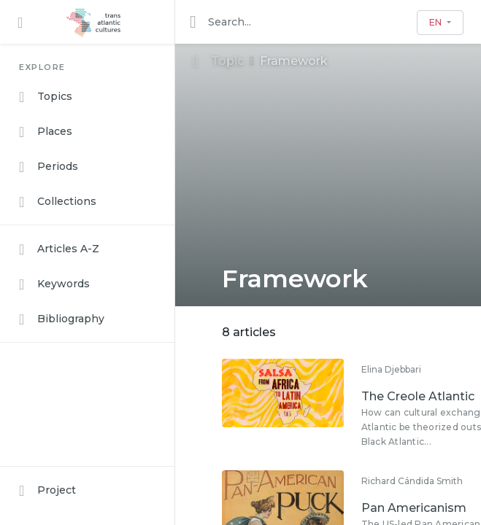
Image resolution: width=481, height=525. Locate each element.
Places (45, 132)
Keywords (54, 284)
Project (47, 490)
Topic (218, 61)
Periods (48, 167)
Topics (45, 97)
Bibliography (61, 319)
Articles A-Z (59, 249)
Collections (57, 202)
